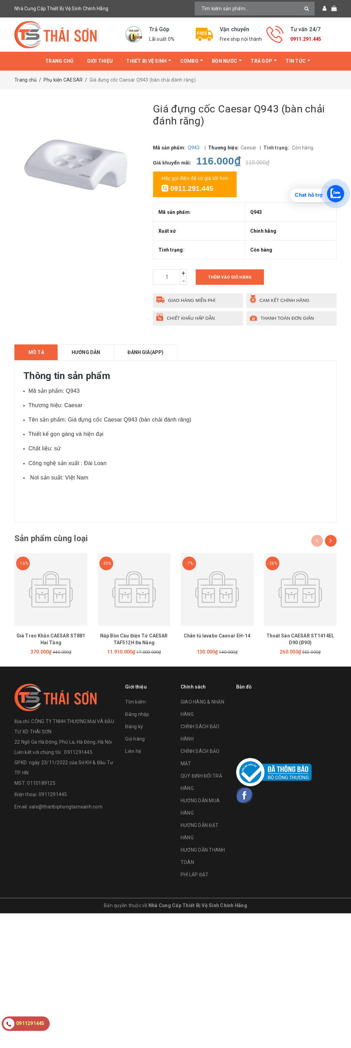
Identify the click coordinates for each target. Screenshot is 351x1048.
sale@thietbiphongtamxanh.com (65, 806)
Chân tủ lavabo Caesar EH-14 (217, 636)
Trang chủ (59, 61)
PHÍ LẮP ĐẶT (195, 874)
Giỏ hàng (135, 739)
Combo (189, 61)
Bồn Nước (224, 61)
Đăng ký (134, 726)
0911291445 (53, 794)
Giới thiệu (100, 61)
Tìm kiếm (135, 702)
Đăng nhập (137, 714)
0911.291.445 (306, 39)
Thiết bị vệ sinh (146, 61)
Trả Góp (261, 61)
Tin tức (296, 61)
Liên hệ (133, 751)
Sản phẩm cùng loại (51, 538)
